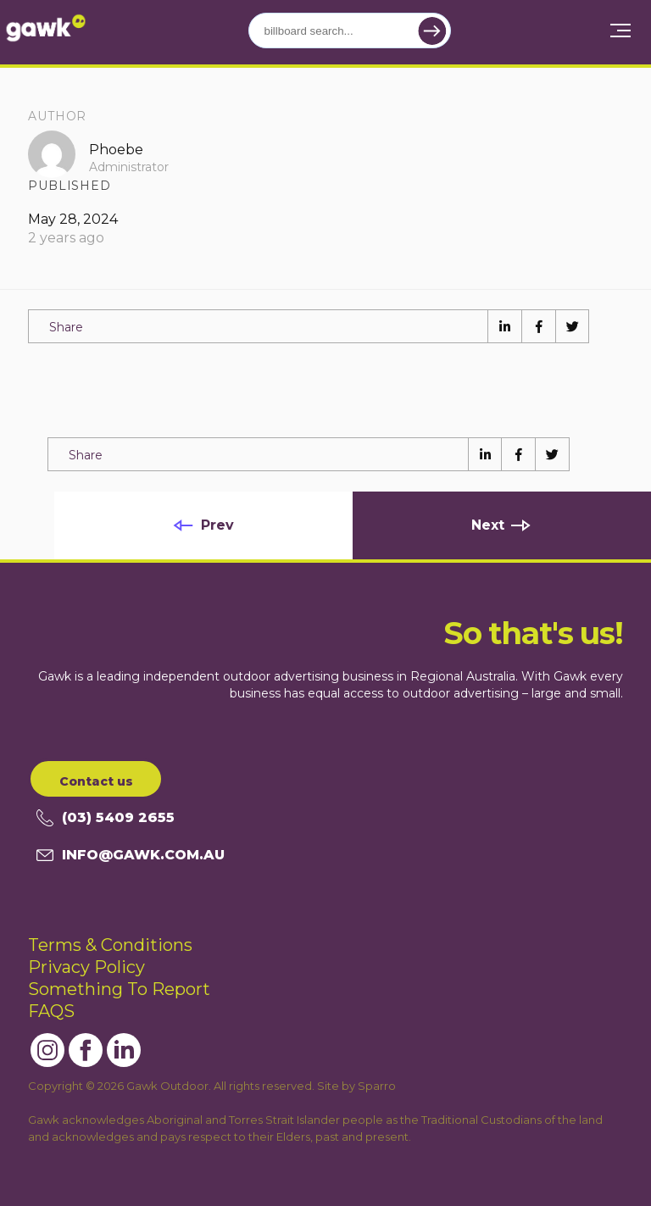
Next (487, 525)
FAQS (51, 1011)
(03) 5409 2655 (105, 817)
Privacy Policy (86, 967)
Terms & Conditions (110, 945)
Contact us (96, 781)
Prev (217, 525)
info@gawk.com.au (130, 855)
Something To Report (119, 989)
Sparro (377, 1085)
